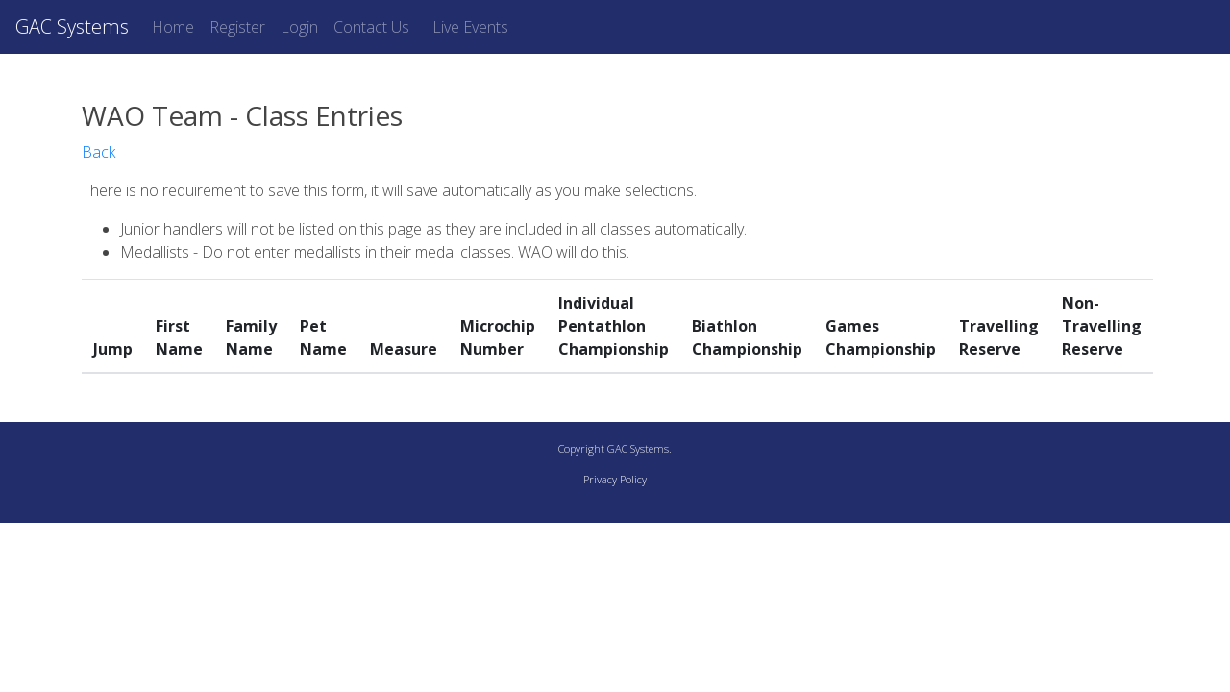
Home (173, 26)
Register (237, 26)
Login (299, 26)
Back (98, 151)
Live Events (470, 26)
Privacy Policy (615, 479)
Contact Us (371, 26)
